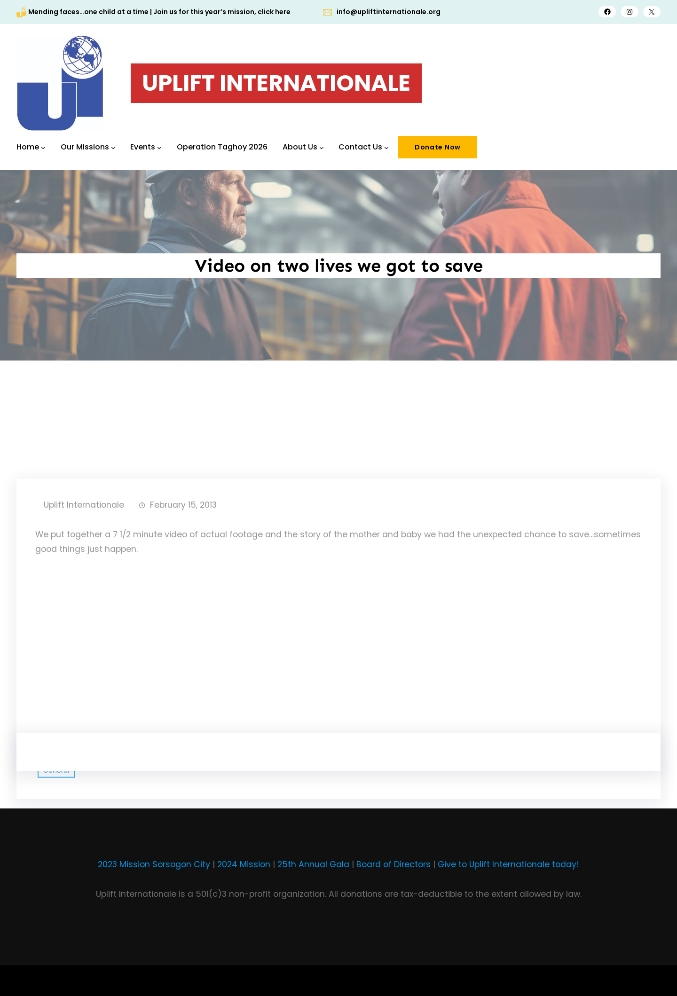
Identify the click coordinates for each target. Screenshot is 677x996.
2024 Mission (243, 864)
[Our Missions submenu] (113, 147)
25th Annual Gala (313, 864)
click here (274, 11)
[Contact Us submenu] (386, 147)
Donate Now (438, 147)
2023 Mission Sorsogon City (154, 864)
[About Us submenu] (321, 147)
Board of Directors (393, 864)
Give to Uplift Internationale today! (508, 864)
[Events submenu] (159, 147)
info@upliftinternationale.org (389, 11)
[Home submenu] (43, 147)
